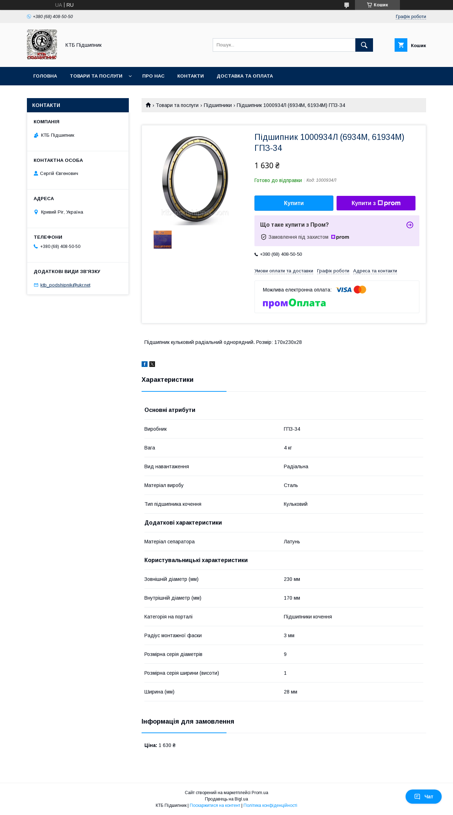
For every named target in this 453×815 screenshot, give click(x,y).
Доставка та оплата (245, 76)
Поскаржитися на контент (215, 805)
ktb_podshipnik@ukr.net (65, 285)
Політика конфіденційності (270, 805)
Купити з (375, 203)
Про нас (153, 76)
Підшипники (218, 105)
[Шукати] (364, 45)
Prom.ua (260, 792)
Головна (45, 76)
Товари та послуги (96, 76)
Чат (423, 796)
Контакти (190, 76)
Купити (294, 203)
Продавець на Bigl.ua (226, 799)
